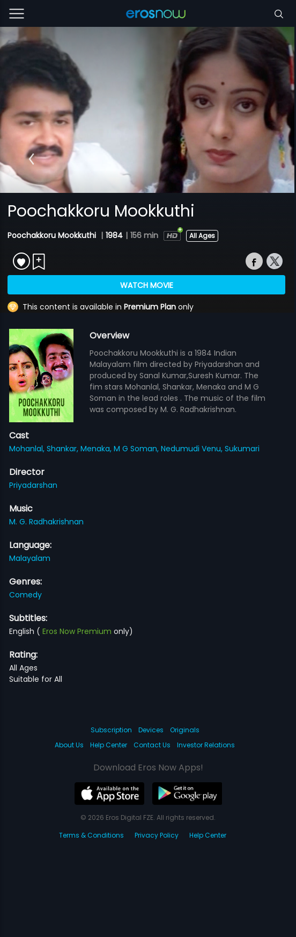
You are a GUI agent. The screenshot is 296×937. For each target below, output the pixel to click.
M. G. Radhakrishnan (46, 521)
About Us (69, 744)
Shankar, (63, 448)
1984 (114, 235)
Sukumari (242, 448)
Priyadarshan (33, 485)
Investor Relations (206, 744)
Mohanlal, (28, 448)
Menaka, (97, 448)
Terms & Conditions (91, 835)
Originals (184, 729)
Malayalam (29, 558)
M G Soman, (137, 448)
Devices (151, 729)
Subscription (111, 729)
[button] (31, 159)
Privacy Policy (157, 835)
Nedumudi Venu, (193, 448)
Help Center (108, 744)
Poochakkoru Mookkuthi (53, 235)
